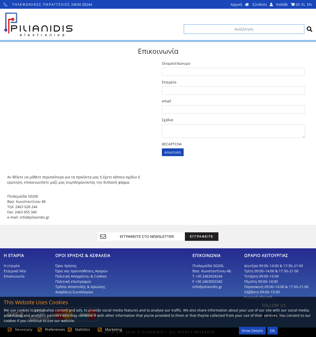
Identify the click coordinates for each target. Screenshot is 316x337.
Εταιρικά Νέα (15, 271)
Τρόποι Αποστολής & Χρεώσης (80, 286)
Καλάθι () (288, 4)
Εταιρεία (169, 82)
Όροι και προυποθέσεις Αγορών (81, 271)
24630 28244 (48, 4)
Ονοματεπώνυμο (176, 63)
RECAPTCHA (172, 144)
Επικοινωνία (14, 276)
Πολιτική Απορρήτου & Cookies (81, 276)
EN (309, 4)
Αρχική (240, 4)
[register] (147, 236)
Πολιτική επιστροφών (73, 281)
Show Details (252, 330)
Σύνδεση (262, 4)
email (166, 101)
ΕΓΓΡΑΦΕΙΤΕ (201, 236)
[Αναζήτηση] (244, 29)
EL (303, 4)
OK (272, 330)
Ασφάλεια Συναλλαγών (74, 292)
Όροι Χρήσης (66, 265)
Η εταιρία (12, 265)
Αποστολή (172, 152)
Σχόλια (167, 119)
